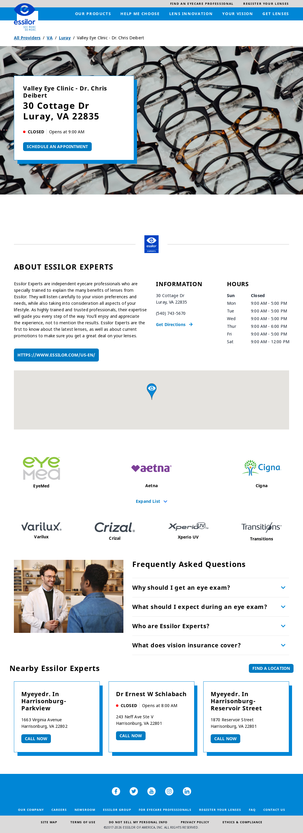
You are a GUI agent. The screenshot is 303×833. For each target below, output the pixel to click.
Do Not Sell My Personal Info (138, 822)
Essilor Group (117, 810)
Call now (36, 738)
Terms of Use (83, 822)
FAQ (252, 810)
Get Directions (171, 324)
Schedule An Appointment (57, 146)
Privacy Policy (195, 822)
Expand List (148, 501)
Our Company (31, 810)
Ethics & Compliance (242, 822)
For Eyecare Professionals (165, 810)
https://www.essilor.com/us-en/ (56, 355)
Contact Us (274, 810)
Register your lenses (220, 810)
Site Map (49, 822)
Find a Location (271, 668)
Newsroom (85, 810)
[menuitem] (202, 3)
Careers (59, 810)
